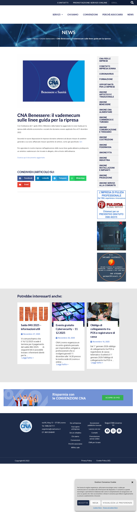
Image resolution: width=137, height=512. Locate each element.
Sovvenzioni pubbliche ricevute (94, 424)
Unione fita (105, 152)
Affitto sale (75, 448)
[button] (132, 482)
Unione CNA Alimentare (105, 110)
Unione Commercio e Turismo (106, 119)
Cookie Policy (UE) (103, 461)
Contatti (62, 3)
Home (29, 39)
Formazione (106, 79)
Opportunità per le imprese (107, 85)
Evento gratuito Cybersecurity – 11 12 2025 (67, 329)
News (130, 14)
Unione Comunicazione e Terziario (107, 129)
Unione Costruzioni (106, 138)
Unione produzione (105, 176)
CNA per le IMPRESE (105, 59)
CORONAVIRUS (106, 74)
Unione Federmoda (105, 146)
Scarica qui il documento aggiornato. (31, 158)
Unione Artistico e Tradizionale (106, 94)
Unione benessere (47, 39)
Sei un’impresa (75, 423)
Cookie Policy (97, 508)
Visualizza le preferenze (117, 503)
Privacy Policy (86, 461)
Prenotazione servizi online (90, 3)
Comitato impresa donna (107, 67)
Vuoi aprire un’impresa (75, 428)
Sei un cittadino (75, 433)
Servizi (58, 14)
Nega (95, 503)
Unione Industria (104, 159)
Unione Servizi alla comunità (107, 184)
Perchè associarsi (112, 14)
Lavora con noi (94, 429)
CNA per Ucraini (94, 442)
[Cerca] (132, 2)
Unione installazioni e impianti (107, 167)
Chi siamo (72, 14)
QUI (80, 142)
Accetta (83, 503)
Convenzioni (90, 14)
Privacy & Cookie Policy (110, 508)
